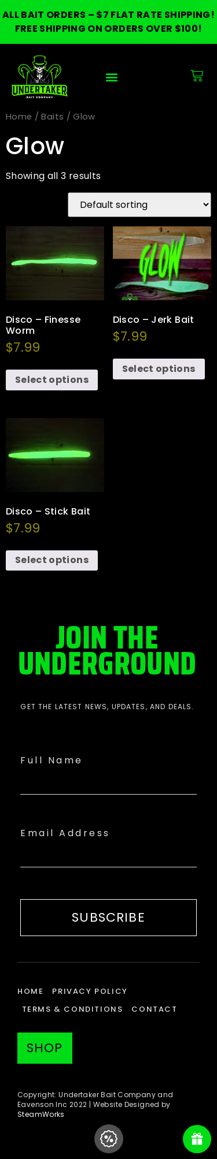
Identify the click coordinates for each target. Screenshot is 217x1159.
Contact (154, 1009)
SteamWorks (41, 1114)
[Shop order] (139, 204)
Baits (52, 116)
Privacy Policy (89, 991)
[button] (111, 77)
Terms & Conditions (72, 1009)
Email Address (65, 833)
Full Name (51, 760)
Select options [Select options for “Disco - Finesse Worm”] (52, 379)
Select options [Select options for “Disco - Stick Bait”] (52, 560)
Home (19, 116)
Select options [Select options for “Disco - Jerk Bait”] (159, 368)
